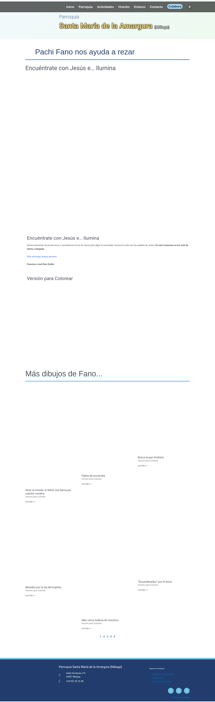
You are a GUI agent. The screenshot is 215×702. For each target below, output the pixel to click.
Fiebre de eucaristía (93, 475)
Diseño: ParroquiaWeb (181, 698)
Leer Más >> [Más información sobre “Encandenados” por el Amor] (143, 590)
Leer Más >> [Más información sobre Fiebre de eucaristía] (86, 484)
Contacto (156, 7)
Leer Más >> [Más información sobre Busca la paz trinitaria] (143, 466)
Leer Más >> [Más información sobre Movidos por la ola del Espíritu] (30, 596)
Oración (124, 7)
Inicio (70, 7)
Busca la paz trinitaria (151, 457)
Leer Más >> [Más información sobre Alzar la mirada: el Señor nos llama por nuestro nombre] (30, 502)
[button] (189, 6)
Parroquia (86, 7)
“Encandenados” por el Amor (155, 581)
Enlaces (139, 7)
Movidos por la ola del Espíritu (43, 587)
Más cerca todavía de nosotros (100, 620)
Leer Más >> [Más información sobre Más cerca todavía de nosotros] (86, 629)
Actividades (105, 7)
